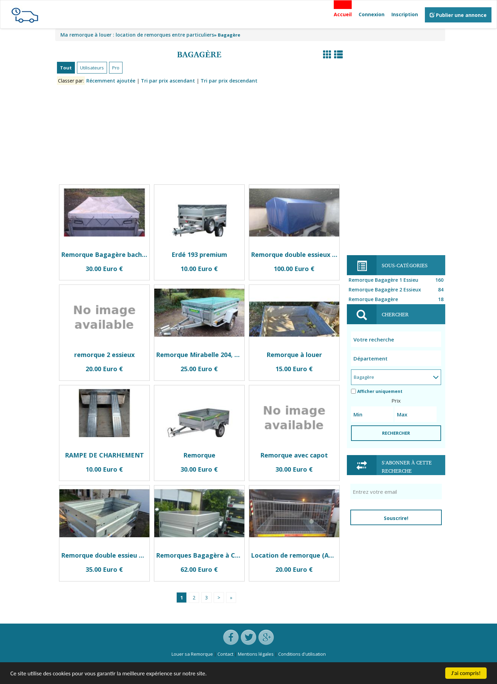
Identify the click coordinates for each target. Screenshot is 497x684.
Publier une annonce (458, 15)
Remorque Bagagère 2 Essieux (397, 290)
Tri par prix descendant (229, 80)
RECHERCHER (396, 433)
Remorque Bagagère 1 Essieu (397, 280)
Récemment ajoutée (110, 80)
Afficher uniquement (376, 391)
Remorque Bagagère (397, 299)
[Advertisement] (199, 136)
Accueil (343, 14)
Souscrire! (396, 518)
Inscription (404, 14)
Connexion (371, 14)
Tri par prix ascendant (168, 80)
